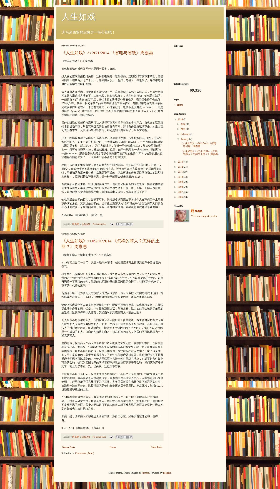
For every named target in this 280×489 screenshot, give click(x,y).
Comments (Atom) (84, 453)
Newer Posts (68, 447)
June (183, 124)
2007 (181, 192)
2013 (181, 161)
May (183, 129)
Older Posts (156, 447)
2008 (181, 187)
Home (113, 447)
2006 (181, 197)
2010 (181, 177)
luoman (145, 473)
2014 (181, 119)
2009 (181, 182)
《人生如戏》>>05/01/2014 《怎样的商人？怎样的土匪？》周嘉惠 (199, 153)
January (185, 139)
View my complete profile (204, 216)
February (185, 134)
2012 (181, 166)
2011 (180, 171)
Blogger (167, 473)
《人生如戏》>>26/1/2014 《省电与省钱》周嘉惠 (107, 53)
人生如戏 (78, 16)
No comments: (100, 224)
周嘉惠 (198, 211)
